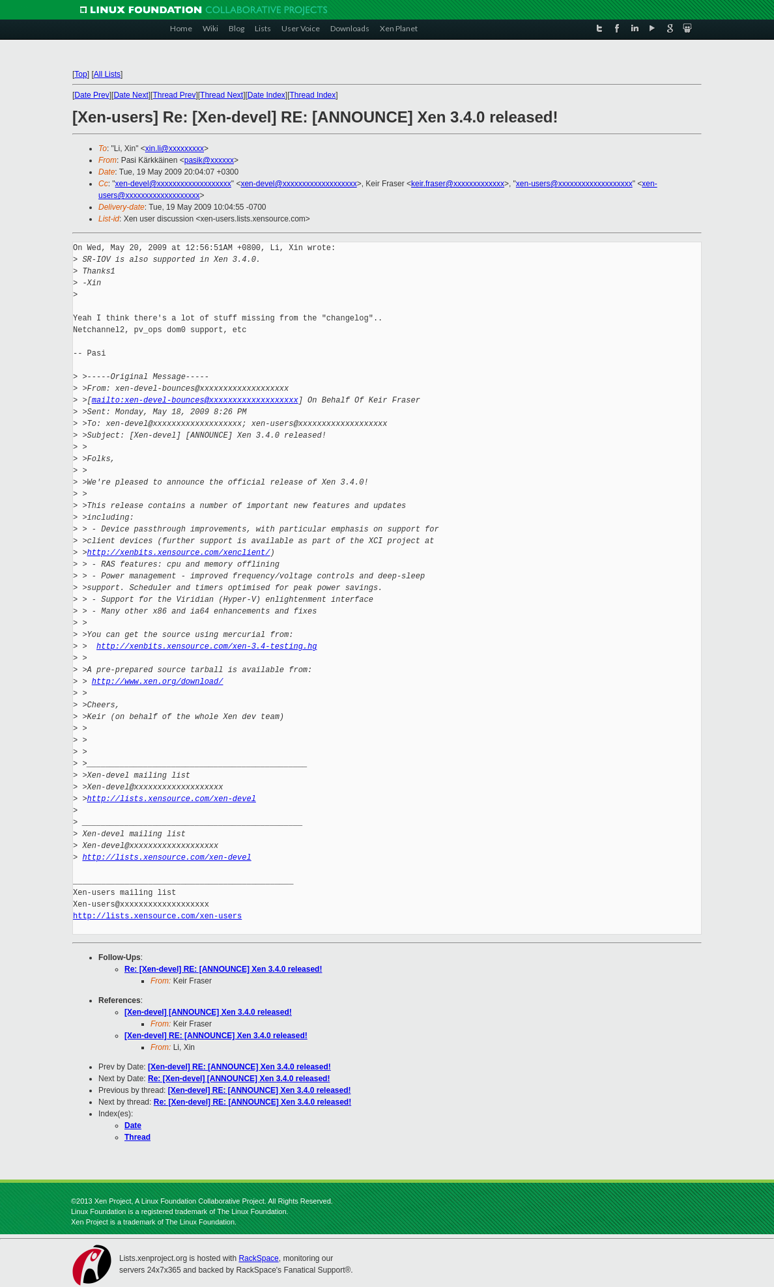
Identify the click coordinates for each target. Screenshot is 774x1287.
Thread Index (313, 95)
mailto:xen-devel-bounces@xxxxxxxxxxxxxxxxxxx (195, 400)
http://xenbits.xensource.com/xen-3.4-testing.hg (206, 646)
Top (80, 74)
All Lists (107, 74)
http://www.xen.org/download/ (157, 681)
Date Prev (91, 95)
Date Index (266, 95)
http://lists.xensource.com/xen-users (157, 916)
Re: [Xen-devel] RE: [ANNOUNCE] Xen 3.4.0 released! (223, 969)
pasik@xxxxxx (209, 160)
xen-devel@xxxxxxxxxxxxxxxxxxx (173, 183)
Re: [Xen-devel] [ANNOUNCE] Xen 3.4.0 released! (239, 1078)
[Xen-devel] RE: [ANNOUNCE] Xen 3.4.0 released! (216, 1035)
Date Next (130, 95)
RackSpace (258, 1258)
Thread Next (221, 95)
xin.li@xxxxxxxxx (174, 148)
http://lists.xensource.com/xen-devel (171, 798)
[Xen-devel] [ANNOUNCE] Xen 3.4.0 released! (208, 1012)
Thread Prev (173, 95)
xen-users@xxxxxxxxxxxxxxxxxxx (574, 183)
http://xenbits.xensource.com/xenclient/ (178, 552)
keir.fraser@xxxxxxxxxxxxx (457, 183)
